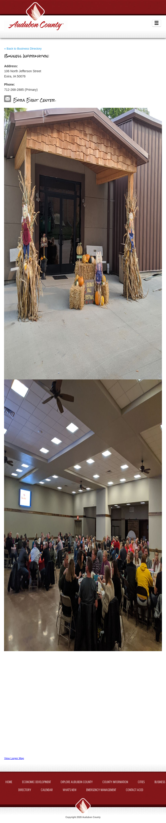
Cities (141, 781)
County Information (115, 781)
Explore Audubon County (77, 781)
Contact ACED (134, 789)
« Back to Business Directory (23, 48)
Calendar (47, 789)
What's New (69, 789)
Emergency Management (101, 789)
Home (8, 781)
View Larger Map (14, 758)
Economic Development (36, 781)
